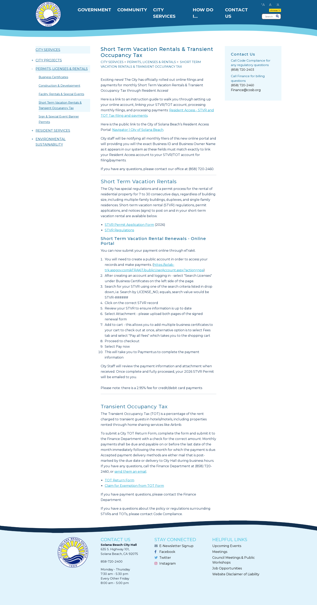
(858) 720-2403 (242, 70)
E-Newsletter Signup (176, 546)
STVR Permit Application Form (129, 225)
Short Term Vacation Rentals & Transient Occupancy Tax (60, 105)
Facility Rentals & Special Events (61, 94)
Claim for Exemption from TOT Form (134, 486)
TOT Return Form (119, 480)
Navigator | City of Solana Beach (137, 130)
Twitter (165, 558)
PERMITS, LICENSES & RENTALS (62, 69)
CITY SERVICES (48, 50)
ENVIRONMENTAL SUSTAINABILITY (51, 141)
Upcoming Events (226, 546)
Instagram (167, 563)
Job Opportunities (227, 568)
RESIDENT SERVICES (53, 131)
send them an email (130, 471)
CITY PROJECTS (49, 60)
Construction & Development (59, 85)
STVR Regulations (119, 230)
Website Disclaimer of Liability (235, 574)
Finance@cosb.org (246, 90)
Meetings (219, 552)
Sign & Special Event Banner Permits (59, 119)
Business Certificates (53, 77)
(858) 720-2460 (242, 85)
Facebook (167, 552)
